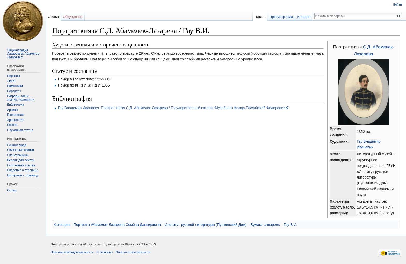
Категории (62, 225)
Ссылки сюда (16, 145)
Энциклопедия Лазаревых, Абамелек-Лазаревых (23, 53)
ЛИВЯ (11, 81)
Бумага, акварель (265, 225)
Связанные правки (20, 150)
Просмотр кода (281, 17)
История (303, 17)
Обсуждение (73, 17)
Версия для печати (20, 160)
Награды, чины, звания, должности (20, 98)
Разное (12, 125)
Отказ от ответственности (132, 252)
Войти (397, 4)
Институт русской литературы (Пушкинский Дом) (206, 225)
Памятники (15, 86)
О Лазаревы (104, 252)
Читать (260, 17)
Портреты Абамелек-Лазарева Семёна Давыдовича (117, 225)
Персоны (13, 76)
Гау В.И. (291, 225)
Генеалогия (15, 115)
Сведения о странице (22, 170)
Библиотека (15, 104)
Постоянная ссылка (21, 165)
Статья (53, 17)
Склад (11, 190)
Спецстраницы (17, 155)
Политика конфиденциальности (72, 252)
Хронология (15, 120)
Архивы (12, 110)
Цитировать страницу (22, 175)
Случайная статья (20, 130)
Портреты (14, 91)
